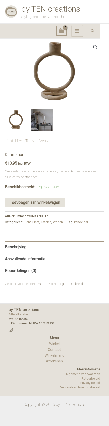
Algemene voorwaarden (83, 374)
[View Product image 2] (42, 120)
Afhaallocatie (18, 314)
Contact (54, 349)
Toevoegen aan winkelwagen (35, 202)
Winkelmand (54, 355)
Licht (9, 141)
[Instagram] (11, 329)
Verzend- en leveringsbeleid (80, 387)
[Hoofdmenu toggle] (86, 31)
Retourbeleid (91, 378)
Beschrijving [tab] (15, 247)
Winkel (54, 344)
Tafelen (32, 141)
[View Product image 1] (16, 120)
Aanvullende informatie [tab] (25, 259)
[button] (102, 31)
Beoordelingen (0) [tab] (20, 270)
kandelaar (81, 222)
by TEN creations (51, 9)
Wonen (46, 141)
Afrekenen (54, 361)
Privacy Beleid (90, 383)
